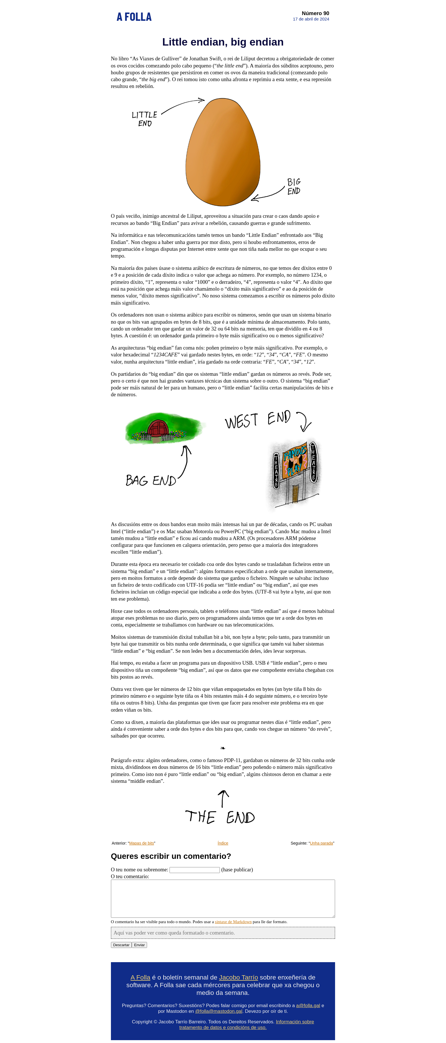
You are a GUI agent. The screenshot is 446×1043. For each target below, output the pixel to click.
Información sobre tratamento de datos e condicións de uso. (246, 1024)
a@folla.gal (308, 1005)
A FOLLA (134, 16)
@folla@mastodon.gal (218, 1011)
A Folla (140, 977)
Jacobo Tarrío (238, 977)
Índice (223, 843)
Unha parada (321, 843)
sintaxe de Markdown (233, 921)
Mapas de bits (141, 843)
